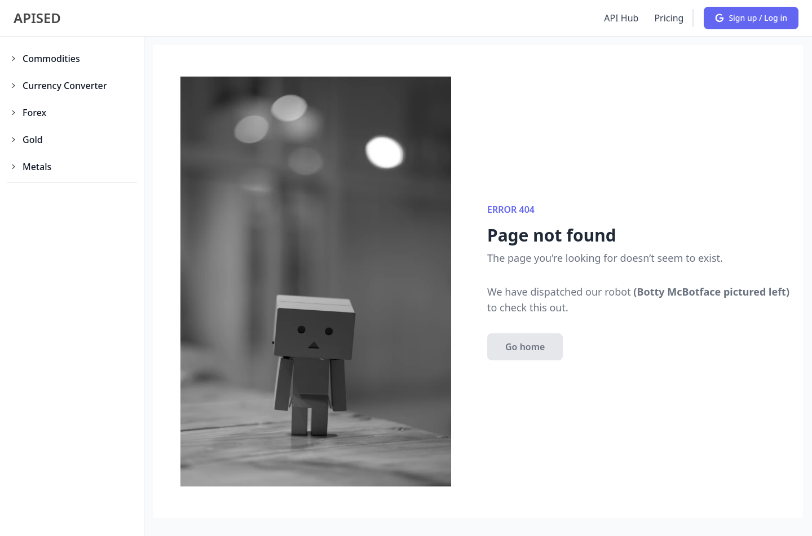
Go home (525, 347)
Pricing (668, 18)
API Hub (621, 18)
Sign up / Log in (751, 17)
